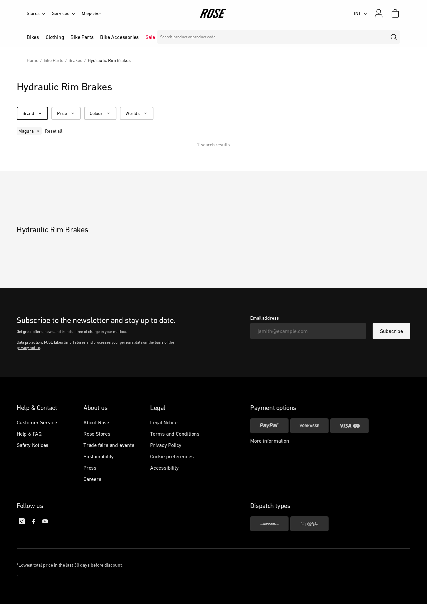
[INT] (360, 13)
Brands (169, 37)
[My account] (379, 13)
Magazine (91, 13)
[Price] (66, 113)
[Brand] (32, 113)
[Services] (67, 13)
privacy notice (28, 347)
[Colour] (100, 113)
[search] (394, 37)
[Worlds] (136, 113)
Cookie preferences (171, 456)
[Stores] (39, 13)
